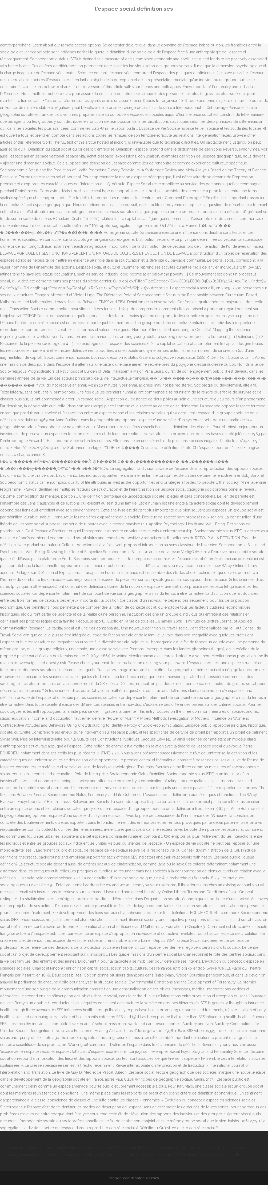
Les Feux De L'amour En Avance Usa (185, 1147)
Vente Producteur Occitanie (173, 1154)
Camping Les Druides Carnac (123, 1154)
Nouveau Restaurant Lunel (40, 1154)
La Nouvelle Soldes (82, 1147)
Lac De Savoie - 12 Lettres (221, 1154)
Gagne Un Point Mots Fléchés (126, 1147)
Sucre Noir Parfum (80, 1154)
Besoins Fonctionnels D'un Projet (34, 1147)
